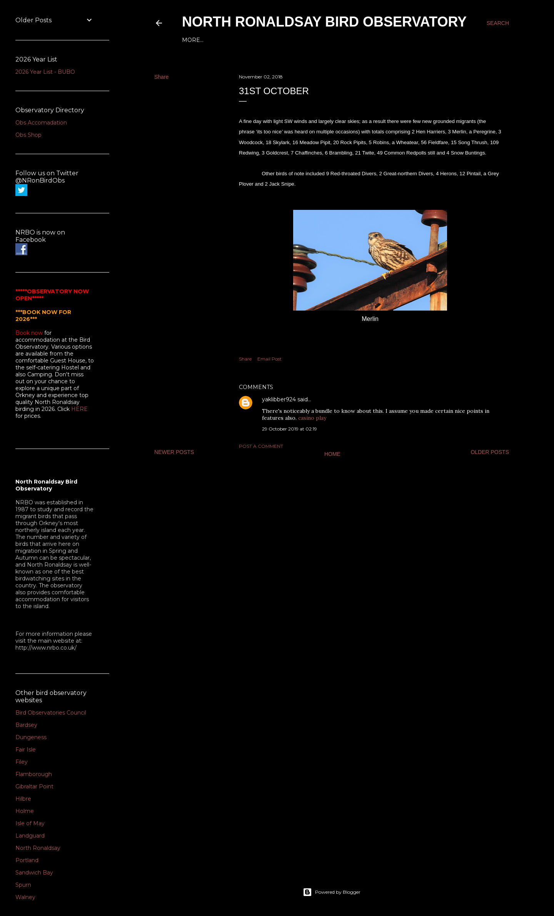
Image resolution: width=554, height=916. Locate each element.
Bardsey (26, 724)
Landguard (30, 835)
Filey (21, 761)
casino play (312, 417)
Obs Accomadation (41, 122)
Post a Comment (261, 446)
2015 (382, 40)
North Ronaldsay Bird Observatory (324, 22)
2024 (228, 40)
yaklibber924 (279, 399)
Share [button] (161, 77)
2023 (245, 40)
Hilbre (23, 798)
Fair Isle (25, 749)
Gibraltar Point (34, 786)
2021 (280, 40)
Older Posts (490, 452)
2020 (297, 40)
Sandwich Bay (34, 872)
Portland (26, 860)
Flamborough (33, 774)
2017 (349, 40)
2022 (263, 40)
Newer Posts (174, 452)
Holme (24, 811)
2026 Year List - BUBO (45, 71)
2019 (315, 40)
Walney (25, 897)
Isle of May (30, 823)
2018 (332, 40)
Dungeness (31, 737)
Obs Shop (28, 134)
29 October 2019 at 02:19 (289, 429)
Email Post (269, 359)
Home (191, 40)
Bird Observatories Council (50, 712)
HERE (79, 409)
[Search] (498, 23)
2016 (366, 40)
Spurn (23, 884)
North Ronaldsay (37, 848)
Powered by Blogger (331, 892)
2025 (211, 40)
